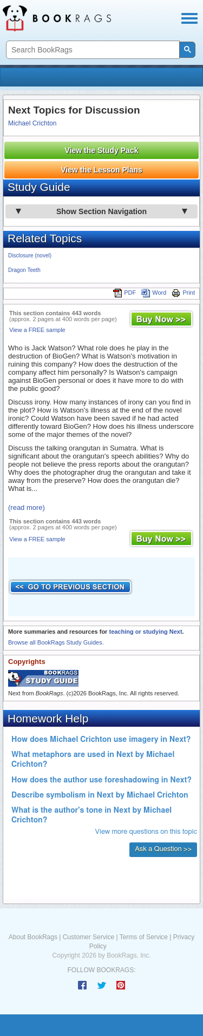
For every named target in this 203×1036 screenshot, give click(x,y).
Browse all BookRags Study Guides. (56, 642)
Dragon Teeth (24, 270)
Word (153, 292)
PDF (124, 292)
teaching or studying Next (145, 631)
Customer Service (88, 937)
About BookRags (33, 937)
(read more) (26, 507)
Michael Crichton (32, 123)
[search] (91, 50)
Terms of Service (144, 937)
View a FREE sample (37, 330)
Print (183, 292)
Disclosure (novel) (29, 255)
